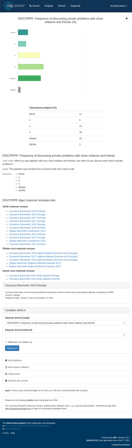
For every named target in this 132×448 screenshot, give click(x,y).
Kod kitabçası (13, 360)
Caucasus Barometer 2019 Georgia (27, 214)
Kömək (61, 5)
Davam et (12, 348)
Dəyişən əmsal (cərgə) (17, 317)
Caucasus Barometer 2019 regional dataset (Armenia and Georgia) (43, 253)
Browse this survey (16, 380)
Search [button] (34, 5)
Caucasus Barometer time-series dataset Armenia (34, 279)
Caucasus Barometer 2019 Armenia (27, 211)
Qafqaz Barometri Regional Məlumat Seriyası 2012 (35, 266)
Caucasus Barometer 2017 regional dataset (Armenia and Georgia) (43, 256)
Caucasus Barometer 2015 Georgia (27, 224)
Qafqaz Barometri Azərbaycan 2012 (27, 240)
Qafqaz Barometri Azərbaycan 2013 (27, 231)
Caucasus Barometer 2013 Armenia (27, 234)
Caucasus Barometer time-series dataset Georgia (34, 275)
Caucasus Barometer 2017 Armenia (27, 217)
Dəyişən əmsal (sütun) (17, 330)
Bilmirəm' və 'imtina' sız (18, 342)
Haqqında (75, 5)
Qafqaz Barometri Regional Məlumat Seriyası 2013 (35, 263)
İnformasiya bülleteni (17, 367)
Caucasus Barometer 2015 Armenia (27, 227)
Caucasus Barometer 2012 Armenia (27, 244)
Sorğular (48, 5)
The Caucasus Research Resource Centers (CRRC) (28, 426)
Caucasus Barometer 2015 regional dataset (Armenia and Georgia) (43, 259)
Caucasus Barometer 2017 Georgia (27, 221)
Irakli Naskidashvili (13, 429)
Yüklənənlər (12, 374)
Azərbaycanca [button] (118, 5)
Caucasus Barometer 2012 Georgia (27, 237)
